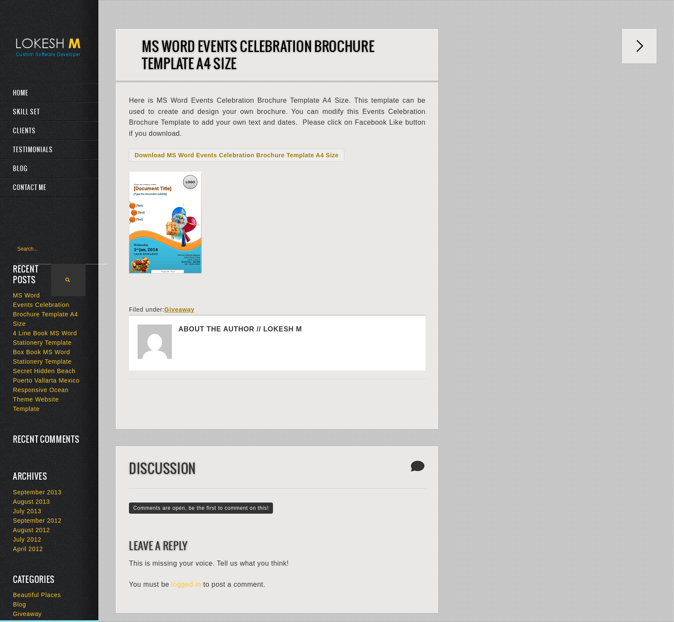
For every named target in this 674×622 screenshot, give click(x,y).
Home (20, 93)
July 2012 (27, 539)
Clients (24, 130)
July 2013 (27, 511)
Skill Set (26, 111)
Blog (20, 168)
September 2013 (37, 492)
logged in (186, 584)
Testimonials (33, 149)
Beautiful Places (37, 594)
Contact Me (29, 187)
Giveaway (179, 309)
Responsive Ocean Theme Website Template (41, 399)
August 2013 (31, 501)
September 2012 (37, 520)
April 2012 (28, 548)
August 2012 (31, 530)
